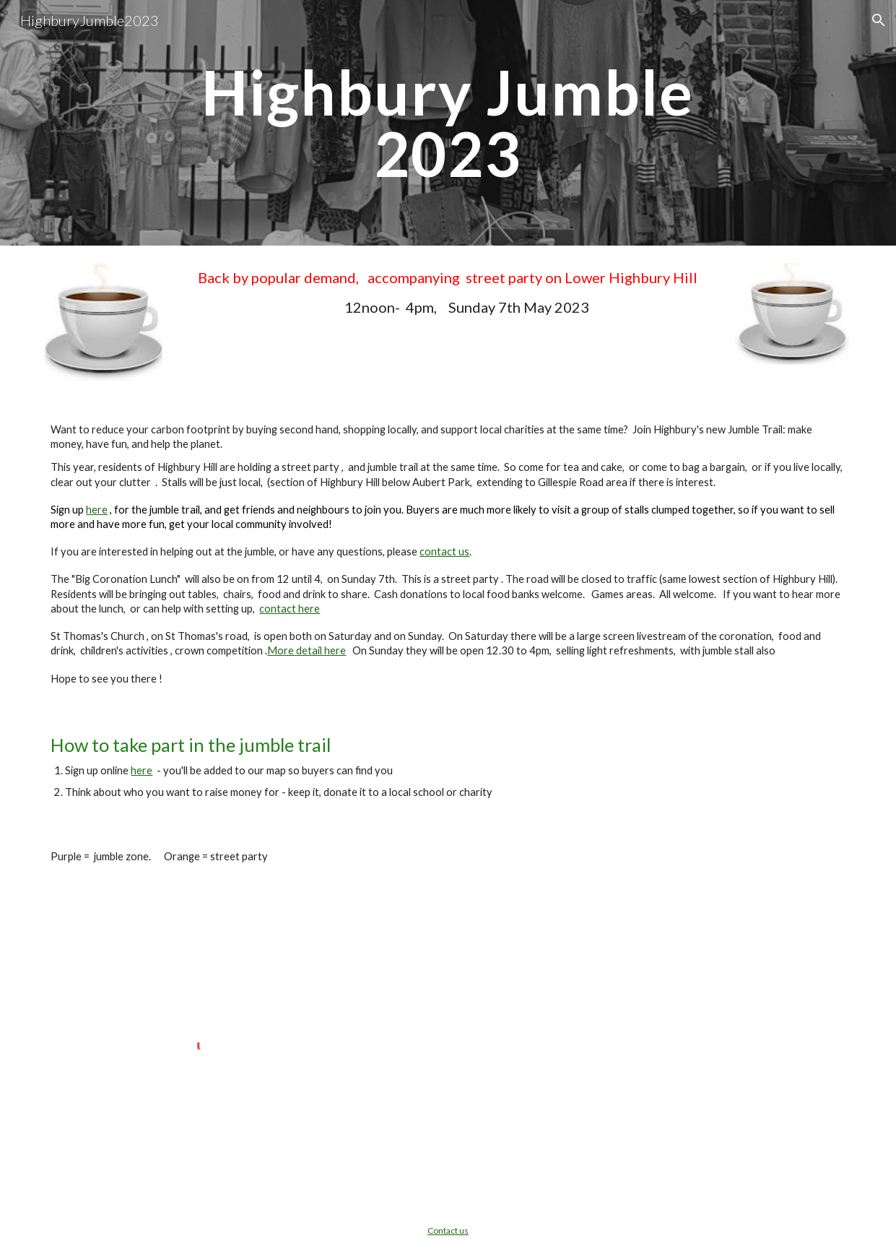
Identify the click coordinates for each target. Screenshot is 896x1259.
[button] (878, 20)
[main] (448, 123)
